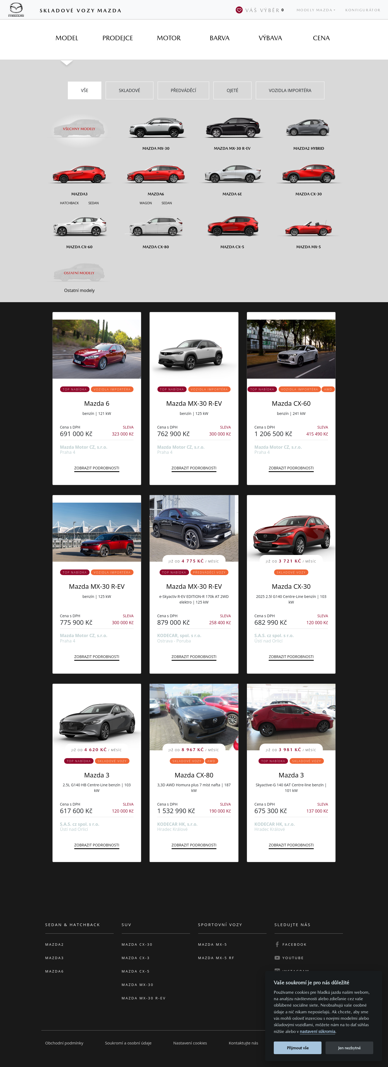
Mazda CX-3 (136, 957)
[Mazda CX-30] (309, 175)
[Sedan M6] (166, 203)
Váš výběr (261, 9)
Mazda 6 (96, 403)
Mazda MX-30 (138, 984)
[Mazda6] (156, 175)
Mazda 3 (96, 774)
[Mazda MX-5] (309, 228)
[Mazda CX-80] (156, 228)
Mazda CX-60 (291, 403)
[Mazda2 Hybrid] (309, 130)
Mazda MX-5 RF (216, 957)
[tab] (66, 38)
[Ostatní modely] (79, 273)
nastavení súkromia (317, 1031)
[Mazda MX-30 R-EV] (232, 130)
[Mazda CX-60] (79, 228)
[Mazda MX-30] (156, 130)
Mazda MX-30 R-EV (194, 403)
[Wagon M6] (145, 203)
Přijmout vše (298, 1048)
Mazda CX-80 (194, 774)
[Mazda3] (79, 175)
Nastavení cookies (190, 1043)
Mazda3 (54, 957)
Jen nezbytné (349, 1048)
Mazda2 (54, 944)
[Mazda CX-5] (232, 228)
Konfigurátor (363, 10)
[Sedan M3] (93, 203)
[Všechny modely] (79, 125)
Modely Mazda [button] (315, 10)
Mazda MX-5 (212, 944)
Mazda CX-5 (136, 971)
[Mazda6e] (232, 175)
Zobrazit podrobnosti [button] (96, 467)
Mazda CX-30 (291, 586)
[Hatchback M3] (69, 203)
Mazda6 (54, 971)
